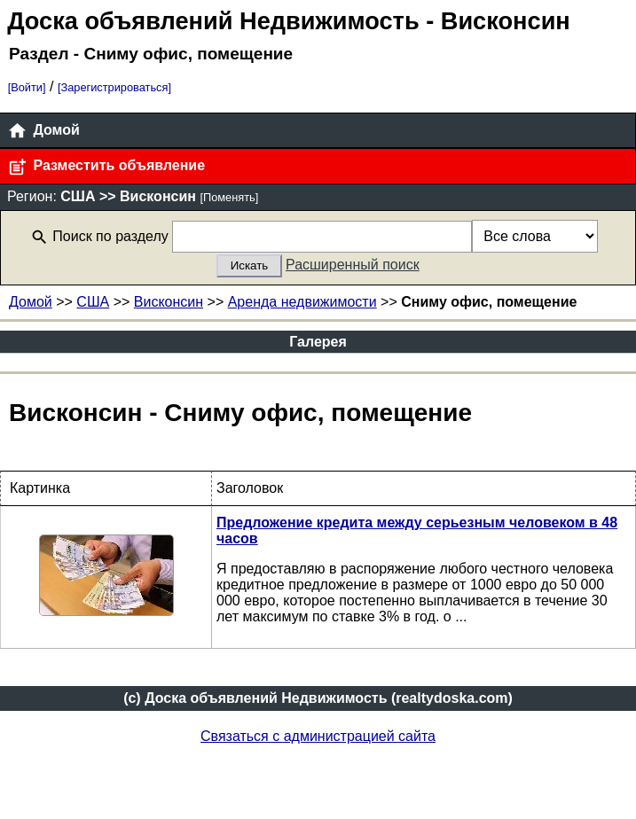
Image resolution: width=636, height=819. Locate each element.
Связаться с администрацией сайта (318, 736)
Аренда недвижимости (302, 301)
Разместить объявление (106, 167)
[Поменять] (229, 197)
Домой (43, 131)
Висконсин (168, 301)
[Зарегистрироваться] (114, 87)
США (92, 301)
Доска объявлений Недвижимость (213, 21)
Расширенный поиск (353, 264)
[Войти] (27, 87)
